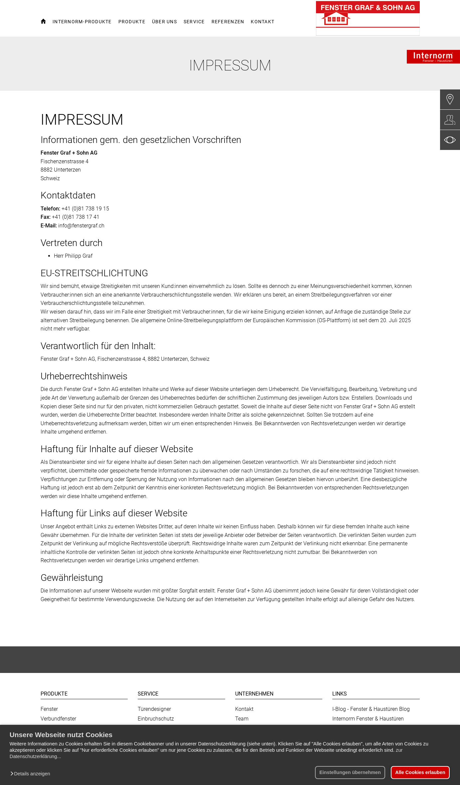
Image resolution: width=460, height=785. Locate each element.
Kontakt (244, 709)
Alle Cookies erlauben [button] (420, 772)
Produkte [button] (131, 21)
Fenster (49, 709)
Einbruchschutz (156, 719)
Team (241, 719)
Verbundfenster (58, 719)
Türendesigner (154, 709)
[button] (32, 774)
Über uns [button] (164, 21)
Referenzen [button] (228, 21)
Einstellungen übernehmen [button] (350, 772)
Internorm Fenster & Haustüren (368, 719)
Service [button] (194, 21)
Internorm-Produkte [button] (82, 21)
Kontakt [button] (262, 21)
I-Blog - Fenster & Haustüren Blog (371, 709)
